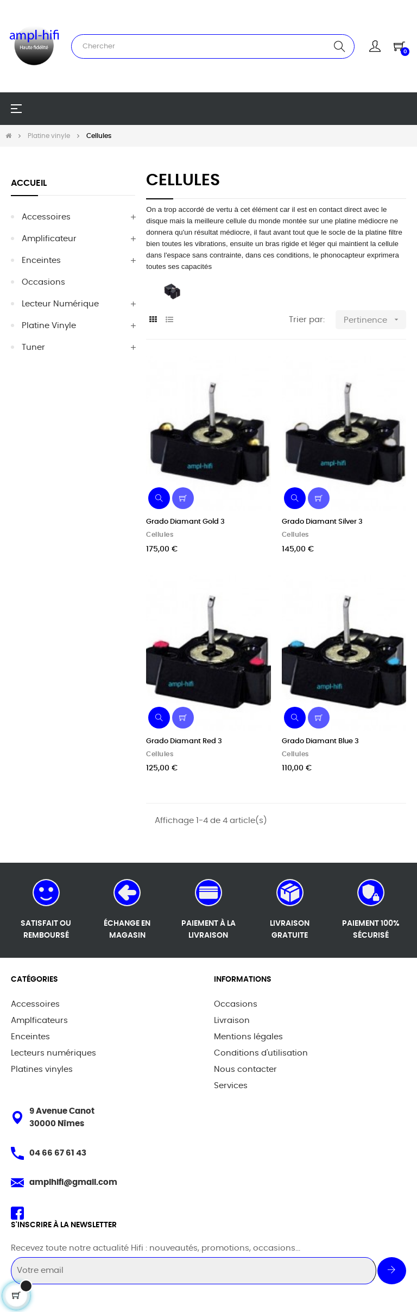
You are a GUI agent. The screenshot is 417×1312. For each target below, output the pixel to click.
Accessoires (46, 217)
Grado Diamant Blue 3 (320, 741)
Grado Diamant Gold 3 (185, 521)
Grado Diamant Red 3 (184, 741)
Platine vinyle (49, 326)
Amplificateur (49, 239)
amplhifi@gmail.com (73, 1182)
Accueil (29, 183)
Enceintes (41, 260)
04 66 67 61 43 (57, 1153)
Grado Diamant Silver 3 (322, 521)
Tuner (33, 347)
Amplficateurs (39, 1020)
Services (231, 1086)
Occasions (43, 282)
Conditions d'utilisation (261, 1053)
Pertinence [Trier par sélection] (375, 319)
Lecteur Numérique (60, 304)
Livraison (232, 1020)
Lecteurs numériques (53, 1053)
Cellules (160, 534)
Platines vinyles (42, 1069)
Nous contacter (245, 1069)
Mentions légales (248, 1037)
